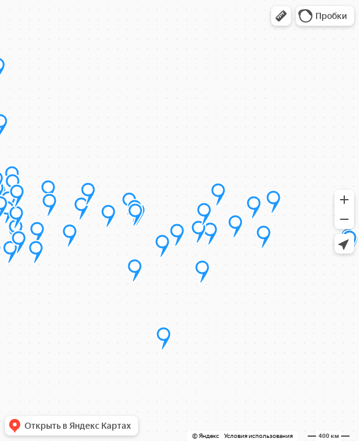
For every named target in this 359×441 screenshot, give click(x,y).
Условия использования (258, 435)
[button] (281, 16)
